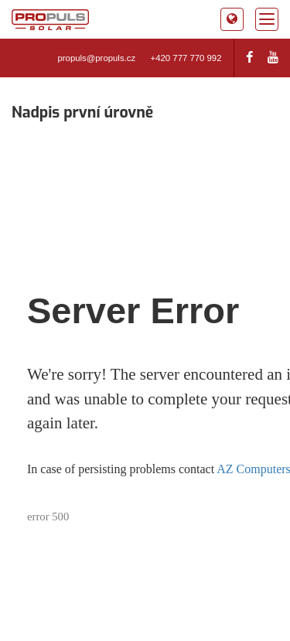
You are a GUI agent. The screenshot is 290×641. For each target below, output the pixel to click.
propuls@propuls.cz (97, 58)
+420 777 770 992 (186, 58)
